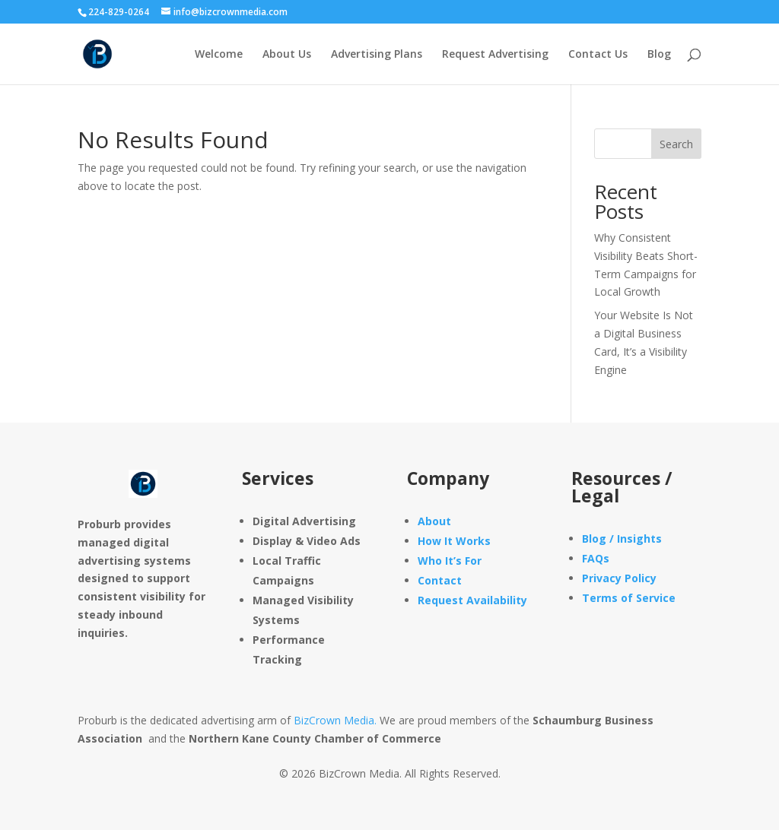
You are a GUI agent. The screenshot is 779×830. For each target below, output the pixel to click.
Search (676, 144)
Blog (659, 55)
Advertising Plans (376, 55)
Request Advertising (495, 55)
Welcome (219, 55)
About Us (286, 55)
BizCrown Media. (335, 720)
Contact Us (598, 55)
